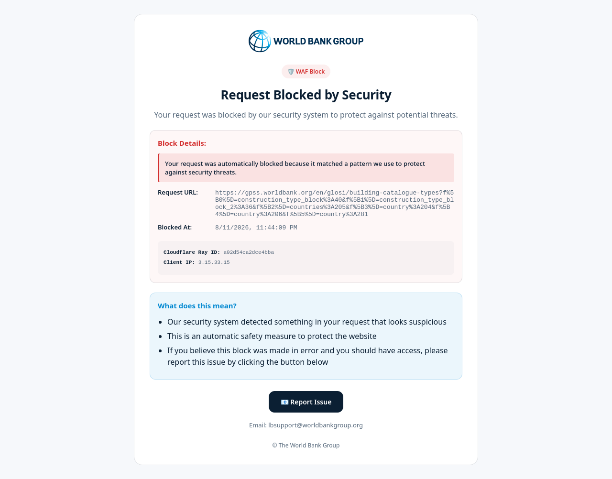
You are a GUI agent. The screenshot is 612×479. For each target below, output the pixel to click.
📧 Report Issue (306, 403)
